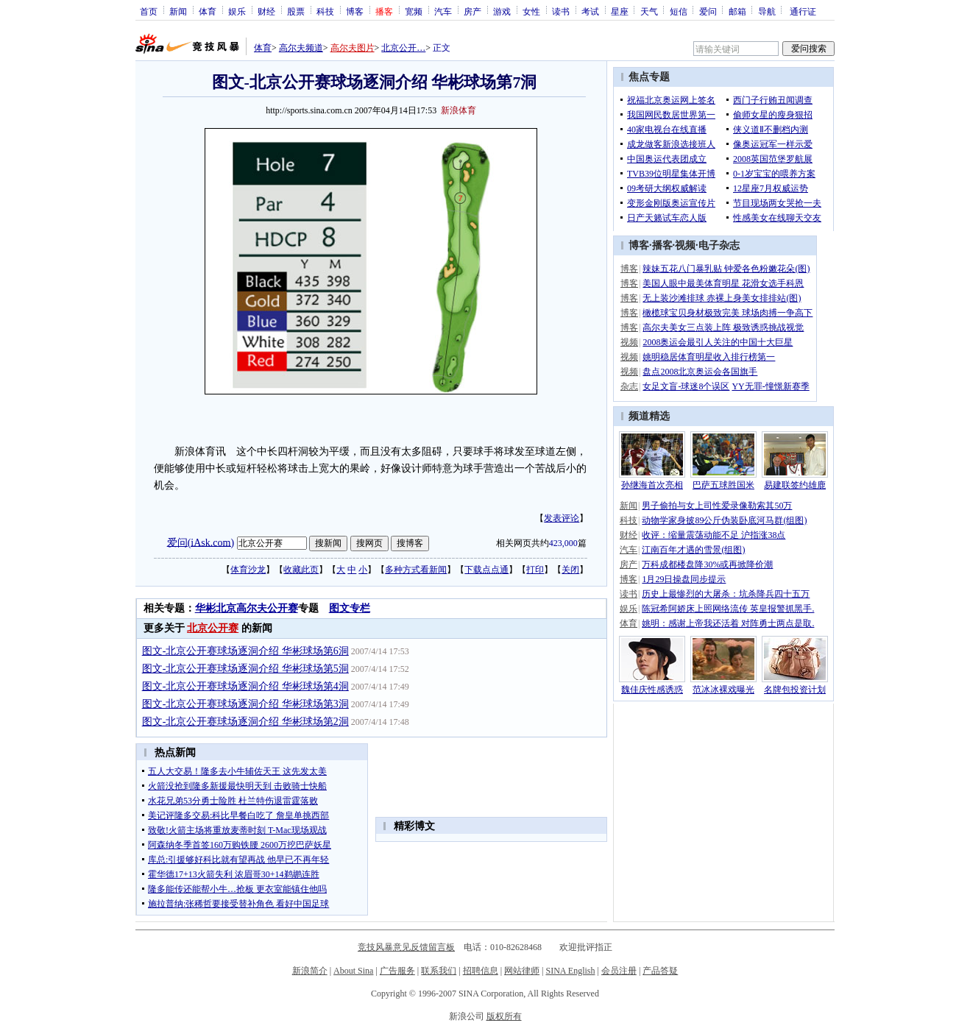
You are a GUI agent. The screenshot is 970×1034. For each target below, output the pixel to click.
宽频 (413, 11)
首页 (148, 11)
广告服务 (397, 971)
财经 (266, 11)
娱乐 (237, 11)
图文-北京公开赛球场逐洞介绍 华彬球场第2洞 (245, 721)
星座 (620, 11)
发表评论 (561, 518)
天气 (649, 11)
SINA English (570, 971)
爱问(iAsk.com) (200, 542)
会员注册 (619, 971)
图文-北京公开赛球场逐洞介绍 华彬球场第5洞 (245, 668)
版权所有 (504, 1016)
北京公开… (403, 48)
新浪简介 (310, 971)
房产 (472, 11)
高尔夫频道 (301, 48)
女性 (531, 11)
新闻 (178, 11)
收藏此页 (301, 569)
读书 (561, 11)
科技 (325, 11)
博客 (355, 11)
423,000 (563, 543)
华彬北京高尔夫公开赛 (246, 608)
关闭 (570, 569)
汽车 (443, 11)
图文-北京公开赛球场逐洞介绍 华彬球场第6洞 (245, 650)
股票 (296, 11)
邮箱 (737, 11)
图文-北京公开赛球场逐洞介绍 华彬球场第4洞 (245, 686)
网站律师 (521, 971)
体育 (207, 11)
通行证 (803, 11)
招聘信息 (480, 971)
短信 (678, 11)
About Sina (353, 971)
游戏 (502, 11)
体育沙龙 (248, 569)
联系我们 (438, 971)
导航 (767, 11)
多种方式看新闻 (416, 569)
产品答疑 (660, 971)
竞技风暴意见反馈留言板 (406, 947)
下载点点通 (486, 569)
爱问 (708, 11)
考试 (590, 11)
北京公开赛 (212, 628)
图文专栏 (349, 608)
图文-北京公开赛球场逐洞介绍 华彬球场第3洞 (245, 703)
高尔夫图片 (352, 48)
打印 (535, 569)
